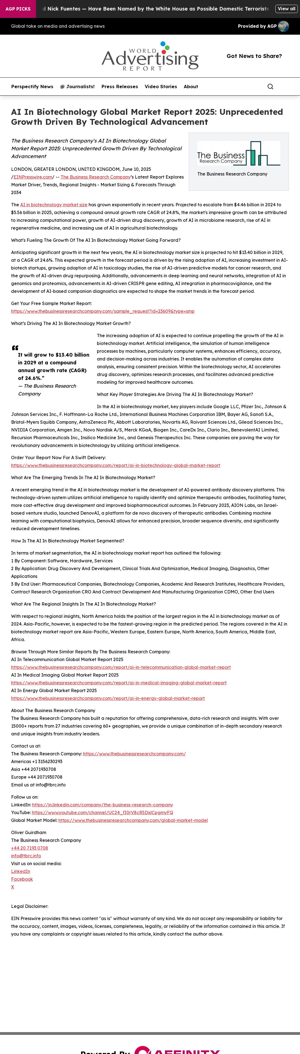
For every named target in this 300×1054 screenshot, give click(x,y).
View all (286, 8)
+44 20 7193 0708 (29, 848)
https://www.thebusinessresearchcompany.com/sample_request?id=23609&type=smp (103, 311)
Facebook (22, 879)
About (191, 86)
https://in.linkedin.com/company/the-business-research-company (102, 804)
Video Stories (161, 86)
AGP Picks (18, 9)
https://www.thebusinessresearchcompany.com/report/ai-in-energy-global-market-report (108, 698)
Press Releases (119, 86)
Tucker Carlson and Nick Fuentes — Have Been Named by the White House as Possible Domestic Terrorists (140, 9)
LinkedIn (20, 871)
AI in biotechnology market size (53, 204)
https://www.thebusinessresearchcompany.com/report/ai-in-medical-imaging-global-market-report (119, 682)
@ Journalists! (77, 86)
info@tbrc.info (26, 856)
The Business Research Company (96, 177)
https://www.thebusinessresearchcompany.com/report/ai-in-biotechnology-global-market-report (115, 465)
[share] (285, 86)
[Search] (270, 86)
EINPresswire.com (33, 177)
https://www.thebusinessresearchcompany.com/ (134, 753)
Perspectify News (32, 86)
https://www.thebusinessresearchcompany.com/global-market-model (133, 820)
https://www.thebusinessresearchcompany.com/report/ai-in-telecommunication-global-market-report (121, 667)
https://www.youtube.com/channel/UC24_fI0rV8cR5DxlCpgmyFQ (102, 812)
